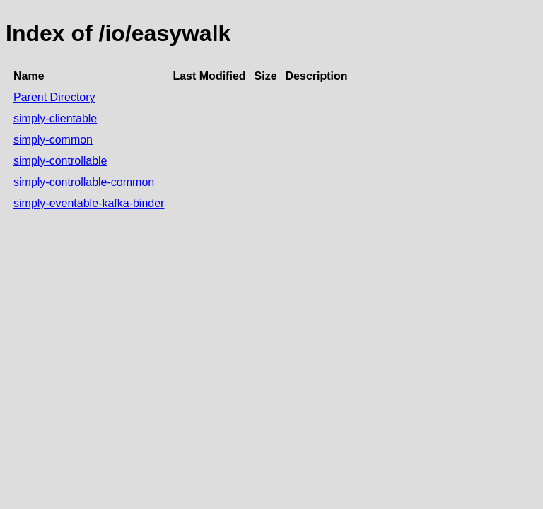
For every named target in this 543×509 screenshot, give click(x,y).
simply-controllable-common (83, 182)
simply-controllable (60, 161)
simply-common (53, 140)
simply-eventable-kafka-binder (88, 203)
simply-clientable (55, 118)
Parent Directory (54, 97)
